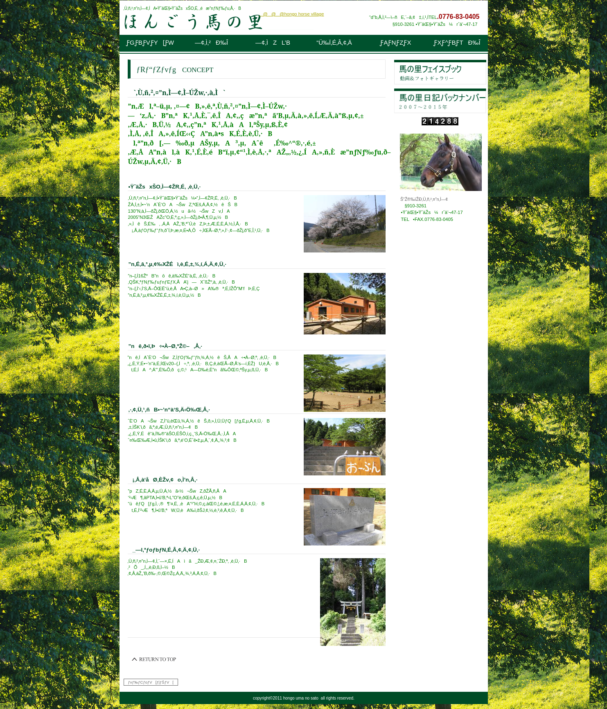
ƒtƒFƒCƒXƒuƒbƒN (440, 72)
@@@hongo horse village (291, 13)
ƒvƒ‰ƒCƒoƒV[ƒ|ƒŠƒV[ (151, 682)
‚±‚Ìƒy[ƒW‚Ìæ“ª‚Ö (154, 659)
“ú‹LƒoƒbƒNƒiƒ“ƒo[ (440, 101)
